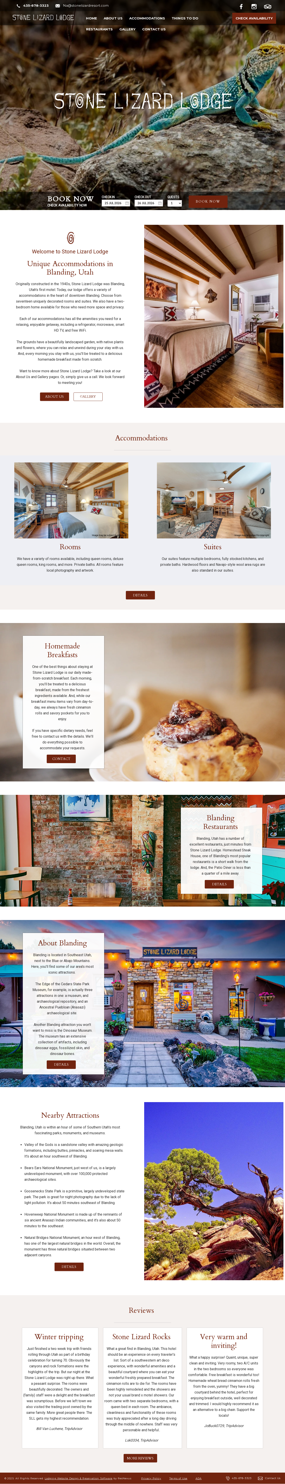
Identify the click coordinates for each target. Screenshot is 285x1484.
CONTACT (61, 759)
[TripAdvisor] (270, 6)
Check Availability (254, 18)
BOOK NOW (208, 201)
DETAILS (140, 595)
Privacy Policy (151, 1478)
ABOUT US (54, 396)
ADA (199, 1478)
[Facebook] (245, 6)
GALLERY (88, 396)
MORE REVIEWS (140, 1458)
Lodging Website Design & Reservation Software (79, 1478)
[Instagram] (257, 6)
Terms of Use (178, 1478)
